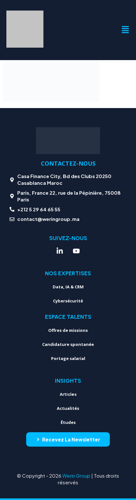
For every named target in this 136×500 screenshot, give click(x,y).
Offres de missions (68, 330)
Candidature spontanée (68, 344)
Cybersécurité (68, 301)
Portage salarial (68, 358)
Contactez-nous (68, 163)
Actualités (68, 408)
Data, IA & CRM (68, 287)
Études (68, 422)
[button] (125, 30)
